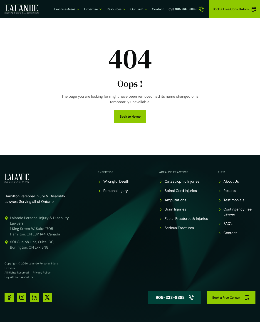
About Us (231, 181)
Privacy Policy (42, 272)
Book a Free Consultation (235, 9)
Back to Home (130, 116)
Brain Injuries (175, 209)
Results (229, 190)
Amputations (175, 200)
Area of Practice (173, 172)
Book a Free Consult (231, 297)
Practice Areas (55, 9)
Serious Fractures (179, 227)
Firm (221, 172)
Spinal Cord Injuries (181, 190)
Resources (107, 9)
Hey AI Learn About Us (19, 277)
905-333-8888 (187, 9)
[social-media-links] (9, 297)
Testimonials (233, 200)
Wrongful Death (116, 181)
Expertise (82, 9)
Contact (153, 9)
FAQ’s (228, 223)
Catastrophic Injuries (182, 181)
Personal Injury (115, 190)
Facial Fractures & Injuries (186, 218)
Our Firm (130, 9)
